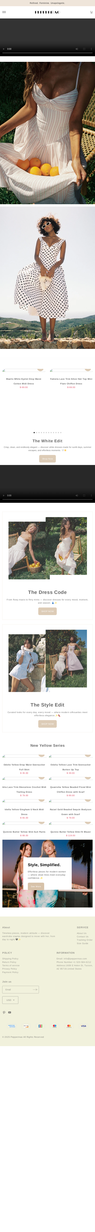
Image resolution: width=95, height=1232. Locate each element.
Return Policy (9, 968)
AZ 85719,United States (69, 974)
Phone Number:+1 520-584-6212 (74, 968)
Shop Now (47, 463)
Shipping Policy (10, 964)
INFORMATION (66, 958)
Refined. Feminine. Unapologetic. (47, 3)
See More (36, 883)
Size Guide (82, 949)
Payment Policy (10, 978)
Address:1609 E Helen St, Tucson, (75, 971)
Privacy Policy (9, 974)
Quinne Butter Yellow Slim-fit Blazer (71, 833)
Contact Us (82, 942)
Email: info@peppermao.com (72, 964)
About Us (82, 939)
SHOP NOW (47, 615)
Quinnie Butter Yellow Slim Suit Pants (24, 833)
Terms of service (11, 971)
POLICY (7, 958)
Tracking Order (85, 945)
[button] (34, 436)
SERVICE (82, 933)
